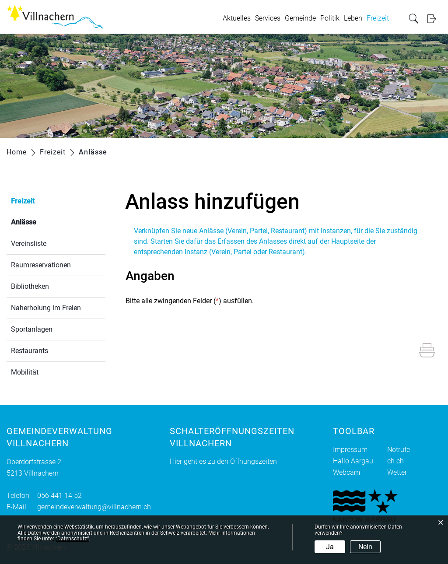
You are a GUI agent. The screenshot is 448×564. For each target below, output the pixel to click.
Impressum (350, 449)
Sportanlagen (31, 329)
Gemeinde (300, 18)
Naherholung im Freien (46, 308)
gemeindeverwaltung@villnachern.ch (94, 507)
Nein (365, 547)
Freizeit (378, 18)
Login (434, 19)
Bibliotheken (30, 286)
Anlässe (44, 221)
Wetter (397, 472)
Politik (330, 18)
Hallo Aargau (353, 461)
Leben (353, 18)
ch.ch (395, 461)
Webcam (346, 472)
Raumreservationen (41, 265)
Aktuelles (237, 18)
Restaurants (29, 351)
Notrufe (398, 449)
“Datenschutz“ (72, 539)
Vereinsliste (28, 243)
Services (267, 18)
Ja (330, 547)
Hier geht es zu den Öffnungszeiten (223, 461)
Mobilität (24, 372)
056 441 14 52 (59, 495)
